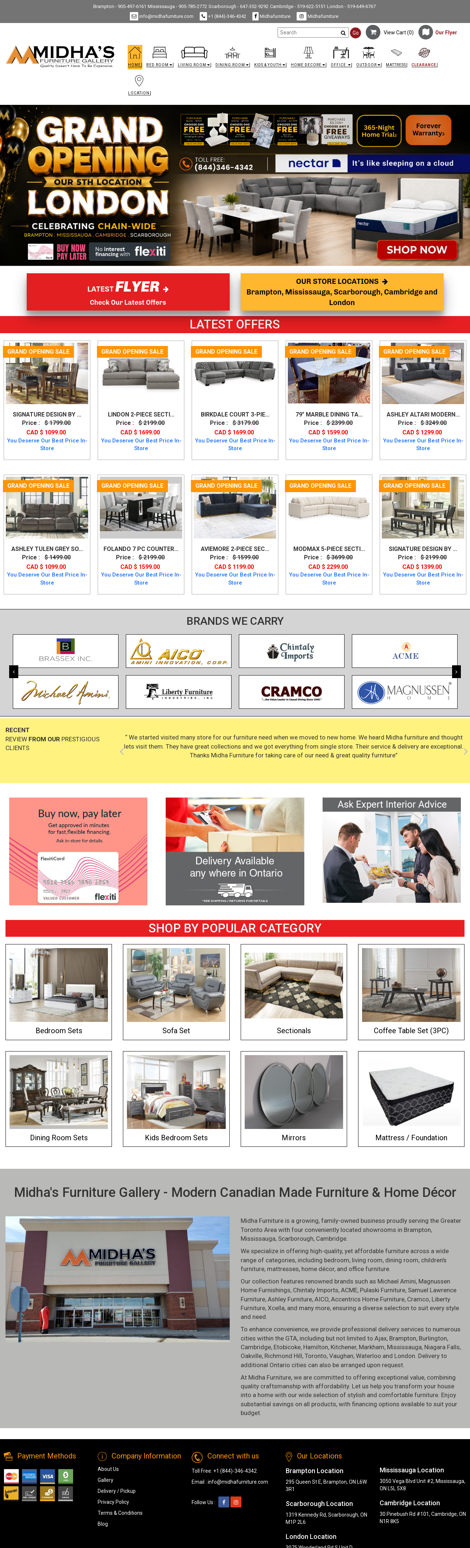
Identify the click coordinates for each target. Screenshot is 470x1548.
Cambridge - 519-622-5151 (298, 6)
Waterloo (368, 1355)
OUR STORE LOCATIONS (342, 292)
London (404, 1355)
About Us (108, 1469)
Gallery (105, 1480)
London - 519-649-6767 (351, 6)
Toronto (316, 1355)
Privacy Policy (113, 1502)
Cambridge (331, 1238)
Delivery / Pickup (117, 1491)
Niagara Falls (442, 1347)
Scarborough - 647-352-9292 (238, 6)
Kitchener (343, 1347)
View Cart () (390, 32)
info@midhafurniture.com (161, 16)
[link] (292, 62)
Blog (103, 1524)
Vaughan (341, 1355)
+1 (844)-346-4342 (223, 16)
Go (356, 33)
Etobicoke (287, 1347)
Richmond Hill (283, 1355)
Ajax (381, 1338)
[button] (159, 59)
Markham (371, 1347)
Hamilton (315, 1347)
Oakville (251, 1355)
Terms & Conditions (120, 1513)
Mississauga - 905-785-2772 (177, 6)
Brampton (417, 1229)
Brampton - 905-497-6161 (119, 6)
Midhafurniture (271, 16)
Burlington (433, 1338)
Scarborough (295, 1238)
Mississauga (258, 1238)
